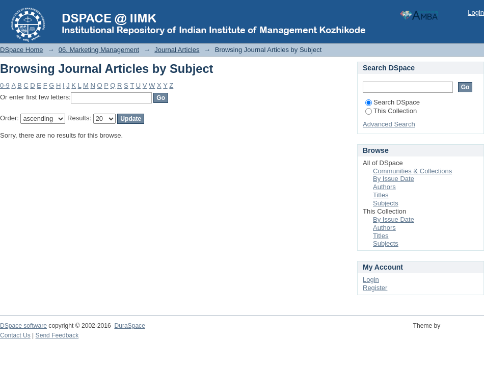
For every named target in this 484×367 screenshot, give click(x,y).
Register (375, 288)
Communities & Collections (412, 171)
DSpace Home (21, 50)
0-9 (5, 85)
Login (476, 12)
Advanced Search (389, 124)
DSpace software (23, 325)
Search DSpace (392, 102)
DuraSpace (129, 325)
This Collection (391, 111)
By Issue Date (393, 178)
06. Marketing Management (99, 50)
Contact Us (15, 335)
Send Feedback (57, 335)
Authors (384, 187)
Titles (381, 195)
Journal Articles (176, 50)
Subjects (385, 203)
